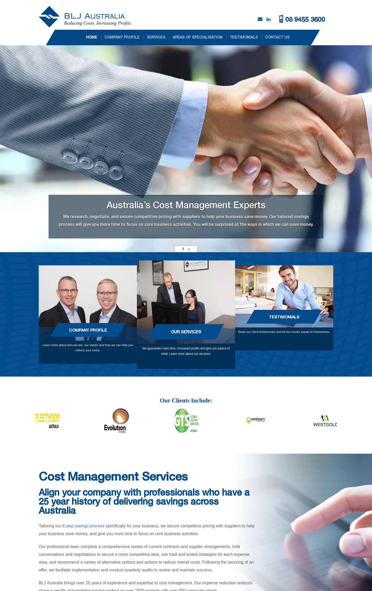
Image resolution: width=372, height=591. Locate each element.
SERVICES (156, 37)
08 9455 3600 (305, 19)
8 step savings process (84, 526)
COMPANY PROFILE (122, 37)
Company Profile (88, 330)
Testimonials (284, 316)
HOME (91, 37)
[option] (70, 420)
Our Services (186, 331)
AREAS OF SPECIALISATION (197, 37)
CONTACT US (277, 37)
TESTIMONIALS (244, 37)
